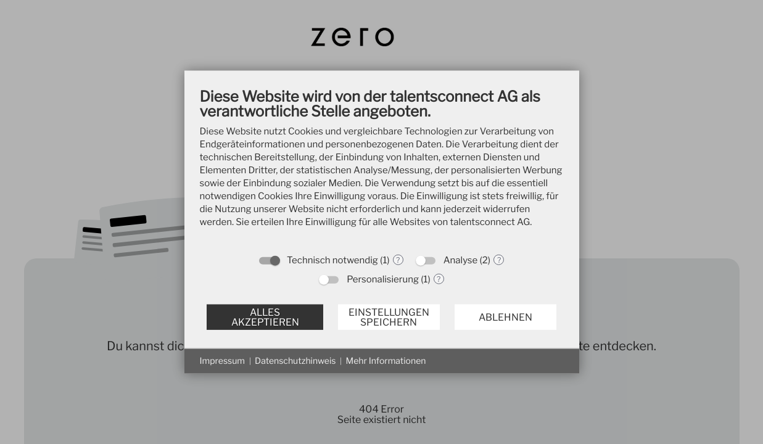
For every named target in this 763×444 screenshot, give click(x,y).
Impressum (222, 361)
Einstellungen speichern (389, 316)
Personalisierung (383, 279)
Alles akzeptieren (265, 316)
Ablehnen (505, 317)
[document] (382, 167)
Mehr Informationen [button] (385, 361)
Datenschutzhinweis (295, 361)
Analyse (460, 260)
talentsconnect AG (490, 222)
